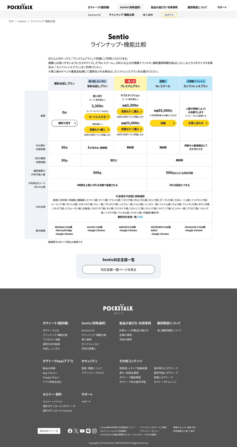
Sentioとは (94, 14)
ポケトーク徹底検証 (130, 377)
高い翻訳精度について (169, 330)
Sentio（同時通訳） (130, 7)
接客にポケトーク (163, 377)
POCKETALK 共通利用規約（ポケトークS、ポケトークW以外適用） (129, 434)
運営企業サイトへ (47, 430)
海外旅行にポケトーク (166, 368)
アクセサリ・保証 (51, 339)
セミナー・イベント (52, 401)
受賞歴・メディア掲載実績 (133, 368)
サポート (222, 7)
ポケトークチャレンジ (165, 382)
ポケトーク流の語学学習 (132, 382)
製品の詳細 (49, 368)
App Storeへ (50, 372)
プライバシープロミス (92, 372)
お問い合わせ (195, 123)
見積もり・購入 (97, 129)
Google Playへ (51, 377)
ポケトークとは (51, 330)
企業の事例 (125, 335)
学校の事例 (125, 339)
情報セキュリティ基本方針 (184, 427)
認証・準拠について (91, 368)
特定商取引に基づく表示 (184, 430)
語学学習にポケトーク (166, 372)
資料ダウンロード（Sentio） (58, 410)
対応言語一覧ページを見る (118, 269)
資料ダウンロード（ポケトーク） (59, 406)
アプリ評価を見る (52, 382)
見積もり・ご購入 (130, 111)
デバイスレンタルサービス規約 (154, 427)
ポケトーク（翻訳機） (99, 7)
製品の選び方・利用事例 (164, 7)
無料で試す (64, 123)
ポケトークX (217, 2)
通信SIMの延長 (51, 344)
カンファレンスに (90, 344)
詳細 (163, 123)
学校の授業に (88, 348)
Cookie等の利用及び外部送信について (118, 427)
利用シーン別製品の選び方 (134, 330)
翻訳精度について (197, 7)
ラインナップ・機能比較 (121, 14)
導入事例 (148, 14)
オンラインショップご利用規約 (113, 430)
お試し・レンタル (51, 348)
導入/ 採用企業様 (129, 372)
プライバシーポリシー (150, 430)
